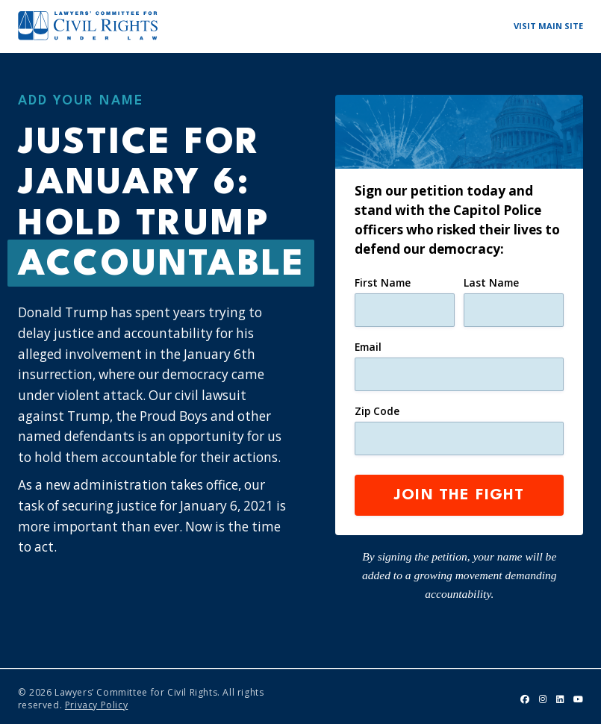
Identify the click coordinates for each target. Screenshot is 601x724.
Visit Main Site (549, 26)
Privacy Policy (96, 699)
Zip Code (377, 409)
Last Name (491, 282)
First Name (383, 282)
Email (368, 345)
